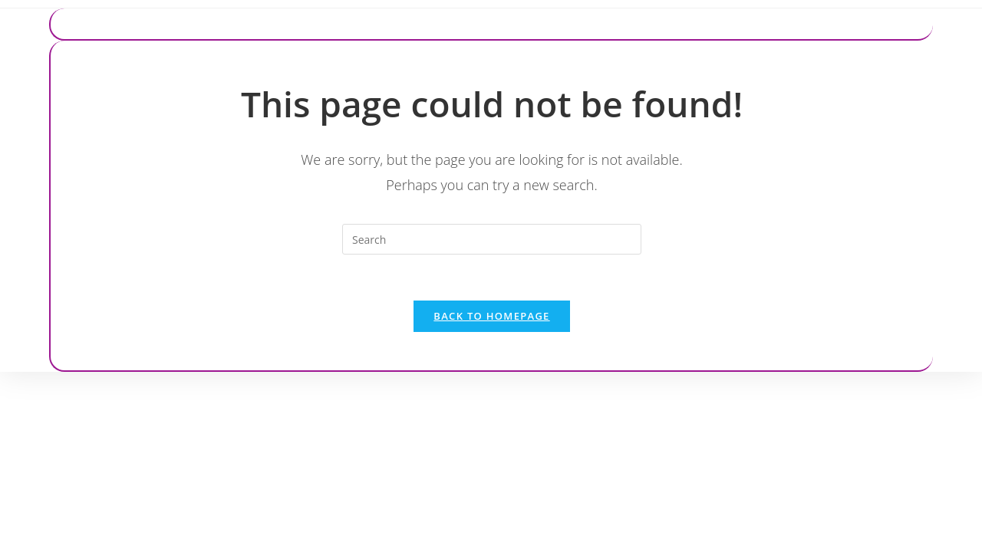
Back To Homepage (491, 316)
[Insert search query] (491, 239)
